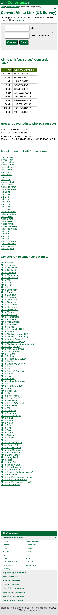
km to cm (5, 204)
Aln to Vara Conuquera (12, 450)
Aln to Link (6, 388)
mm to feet (6, 206)
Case (28, 569)
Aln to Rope (6, 366)
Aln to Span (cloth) (10, 396)
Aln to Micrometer (9, 275)
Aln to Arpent (7, 423)
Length (5, 541)
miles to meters (8, 214)
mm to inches (7, 162)
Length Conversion (12, 7)
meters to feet (7, 167)
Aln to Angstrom (8, 413)
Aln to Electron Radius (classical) (17, 472)
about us (4, 608)
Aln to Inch (6, 287)
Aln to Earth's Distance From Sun (17, 482)
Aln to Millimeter (8, 272)
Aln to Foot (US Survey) (12, 386)
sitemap (43, 608)
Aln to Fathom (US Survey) (14, 381)
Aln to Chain (7, 361)
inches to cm (7, 160)
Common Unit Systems (14, 600)
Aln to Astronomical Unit (12, 329)
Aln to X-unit (7, 418)
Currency (6, 569)
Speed (5, 558)
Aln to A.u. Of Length (11, 415)
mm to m (5, 231)
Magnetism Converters (14, 592)
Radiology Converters (13, 596)
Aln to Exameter (8, 295)
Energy (6, 552)
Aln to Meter (7, 263)
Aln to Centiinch (8, 438)
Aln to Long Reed (9, 457)
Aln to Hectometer (9, 307)
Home (3, 7)
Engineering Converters (14, 572)
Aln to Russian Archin (11, 442)
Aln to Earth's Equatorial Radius (16, 477)
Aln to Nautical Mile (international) (17, 344)
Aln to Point (6, 428)
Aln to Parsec (7, 327)
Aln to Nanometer (9, 277)
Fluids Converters (11, 580)
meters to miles (8, 211)
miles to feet (7, 219)
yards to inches (8, 243)
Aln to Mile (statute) (10, 346)
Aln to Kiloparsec (9, 324)
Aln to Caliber (7, 435)
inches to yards (8, 241)
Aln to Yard (6, 282)
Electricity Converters (13, 588)
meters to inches (9, 229)
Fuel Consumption (10, 562)
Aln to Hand (6, 393)
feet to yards (7, 224)
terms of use (17, 608)
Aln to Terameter (9, 300)
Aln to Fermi (7, 420)
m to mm (5, 234)
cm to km (5, 202)
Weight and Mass (32, 541)
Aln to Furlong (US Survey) (14, 359)
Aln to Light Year (9, 290)
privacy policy (31, 608)
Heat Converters (11, 576)
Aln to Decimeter (9, 268)
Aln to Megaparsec (10, 322)
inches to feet (7, 182)
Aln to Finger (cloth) (10, 398)
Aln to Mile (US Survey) (12, 349)
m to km (5, 238)
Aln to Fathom (8, 378)
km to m (5, 236)
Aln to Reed (6, 460)
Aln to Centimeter (9, 270)
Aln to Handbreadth (10, 465)
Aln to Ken (6, 440)
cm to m (5, 197)
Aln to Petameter (9, 297)
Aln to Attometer (8, 319)
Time (28, 555)
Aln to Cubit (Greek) (10, 455)
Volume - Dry (31, 565)
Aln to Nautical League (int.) (14, 336)
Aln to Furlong (8, 356)
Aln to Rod (6, 369)
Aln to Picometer (9, 314)
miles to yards (7, 248)
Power (28, 552)
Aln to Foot (6, 285)
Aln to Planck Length (11, 470)
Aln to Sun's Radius (10, 484)
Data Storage (8, 565)
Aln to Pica (6, 425)
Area (5, 548)
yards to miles (7, 246)
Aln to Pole (6, 376)
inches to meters (9, 226)
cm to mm (5, 194)
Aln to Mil (5, 408)
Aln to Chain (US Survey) (13, 364)
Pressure (29, 548)
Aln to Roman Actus (10, 445)
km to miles (6, 172)
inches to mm (7, 165)
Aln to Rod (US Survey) (12, 371)
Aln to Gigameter (9, 302)
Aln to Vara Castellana (12, 452)
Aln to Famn (7, 433)
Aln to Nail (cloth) (9, 401)
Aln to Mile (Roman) (10, 351)
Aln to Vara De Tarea (11, 447)
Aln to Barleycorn (9, 405)
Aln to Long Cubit (9, 462)
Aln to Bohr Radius (10, 474)
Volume (6, 545)
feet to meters (7, 169)
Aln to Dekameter (9, 309)
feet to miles (7, 216)
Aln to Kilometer (8, 265)
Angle (28, 558)
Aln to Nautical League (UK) (14, 334)
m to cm (5, 199)
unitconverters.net (31, 610)
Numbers (29, 562)
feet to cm (5, 179)
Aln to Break (7, 292)
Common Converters (13, 537)
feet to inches (7, 184)
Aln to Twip (6, 430)
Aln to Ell (5, 383)
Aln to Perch (7, 373)
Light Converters (11, 584)
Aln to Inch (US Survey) (12, 403)
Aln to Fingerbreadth (11, 467)
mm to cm (5, 192)
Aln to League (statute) (12, 339)
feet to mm (6, 209)
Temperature (31, 545)
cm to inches (7, 157)
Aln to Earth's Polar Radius (14, 479)
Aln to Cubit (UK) (9, 391)
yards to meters (8, 189)
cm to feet (5, 177)
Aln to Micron (7, 312)
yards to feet (7, 221)
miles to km (6, 174)
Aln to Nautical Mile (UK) (13, 341)
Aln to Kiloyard (8, 354)
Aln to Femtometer (10, 317)
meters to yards (8, 187)
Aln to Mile (6, 280)
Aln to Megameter (9, 304)
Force (5, 555)
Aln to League (7, 332)
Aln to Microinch (8, 410)
